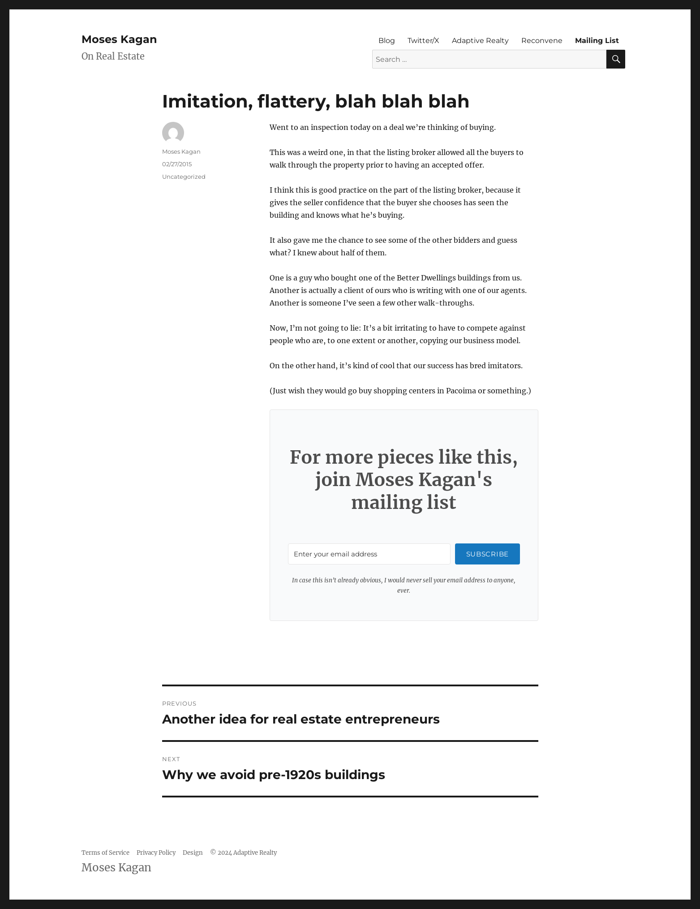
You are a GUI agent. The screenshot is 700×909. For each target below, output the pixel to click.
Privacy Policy (156, 853)
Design (193, 853)
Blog (386, 40)
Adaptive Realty (480, 40)
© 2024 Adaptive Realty (243, 853)
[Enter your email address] (369, 553)
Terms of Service (105, 853)
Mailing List (597, 40)
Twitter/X (423, 40)
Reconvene (542, 40)
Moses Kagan (119, 39)
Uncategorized (184, 176)
